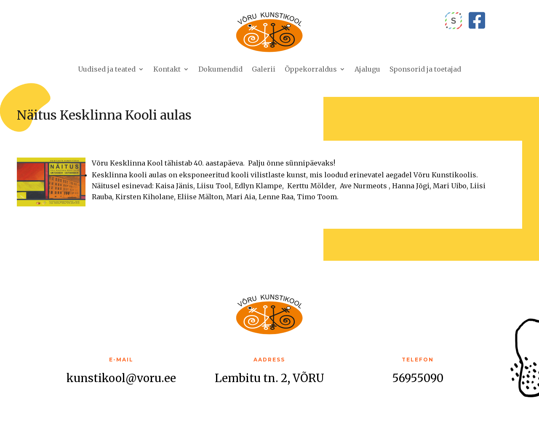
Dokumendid (220, 69)
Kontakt (167, 69)
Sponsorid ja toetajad (425, 69)
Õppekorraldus (311, 69)
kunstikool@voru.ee (121, 378)
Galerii (263, 69)
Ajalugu (367, 69)
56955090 (417, 378)
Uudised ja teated (107, 69)
